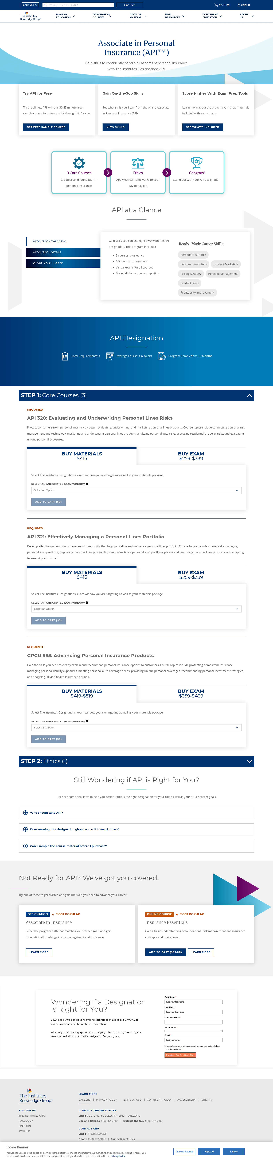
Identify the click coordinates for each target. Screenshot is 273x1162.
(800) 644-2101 (109, 1121)
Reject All (209, 1151)
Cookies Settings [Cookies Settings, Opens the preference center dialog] (184, 1151)
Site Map (207, 1100)
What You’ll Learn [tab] (48, 263)
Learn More (41, 951)
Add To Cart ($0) (48, 501)
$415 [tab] (82, 456)
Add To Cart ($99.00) (167, 951)
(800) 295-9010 (97, 1139)
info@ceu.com (97, 1134)
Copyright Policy (159, 1100)
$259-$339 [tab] (191, 456)
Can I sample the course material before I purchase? (68, 846)
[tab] (136, 813)
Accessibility (186, 1100)
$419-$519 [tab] (82, 693)
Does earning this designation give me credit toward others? (75, 829)
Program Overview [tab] (49, 241)
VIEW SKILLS (116, 127)
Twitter (24, 1131)
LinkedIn (25, 1126)
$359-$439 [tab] (191, 693)
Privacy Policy (107, 1100)
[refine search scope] (30, 4)
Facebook (26, 1121)
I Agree (233, 1151)
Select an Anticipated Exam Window (58, 484)
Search (129, 5)
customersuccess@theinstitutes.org (114, 1116)
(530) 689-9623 (125, 1139)
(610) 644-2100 (153, 1121)
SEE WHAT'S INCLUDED (202, 127)
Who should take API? (46, 812)
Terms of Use (132, 1100)
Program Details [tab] (47, 252)
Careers (85, 1100)
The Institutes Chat (32, 1116)
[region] (136, 1152)
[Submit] (45, 5)
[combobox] (78, 5)
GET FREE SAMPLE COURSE (46, 127)
